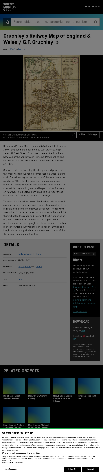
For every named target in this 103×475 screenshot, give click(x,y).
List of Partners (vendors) (12, 466)
